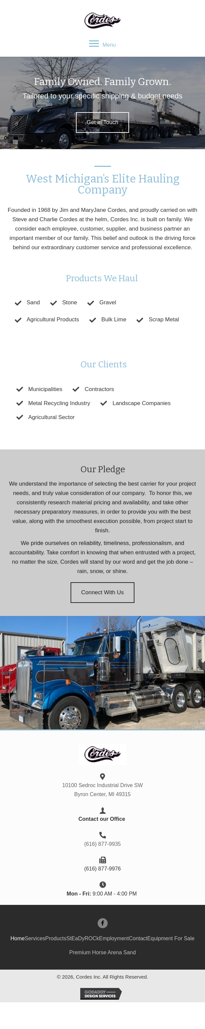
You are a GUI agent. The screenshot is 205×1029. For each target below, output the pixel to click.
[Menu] (102, 44)
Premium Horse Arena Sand (102, 952)
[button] (102, 122)
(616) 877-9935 (102, 844)
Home (17, 938)
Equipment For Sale (170, 938)
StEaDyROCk (82, 938)
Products (55, 938)
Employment (114, 938)
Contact (138, 938)
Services (35, 938)
